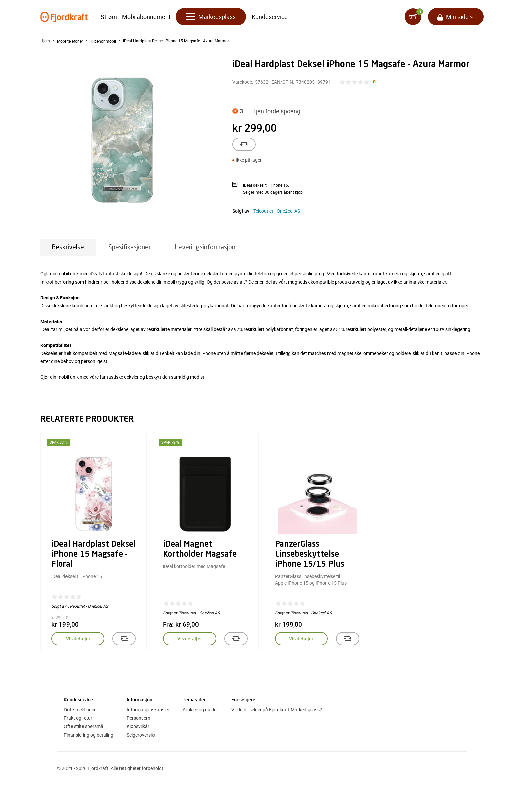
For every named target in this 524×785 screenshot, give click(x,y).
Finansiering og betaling (88, 735)
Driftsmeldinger (80, 709)
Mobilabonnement (146, 17)
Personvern (138, 718)
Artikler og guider (200, 709)
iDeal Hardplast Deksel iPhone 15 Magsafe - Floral (93, 555)
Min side (457, 17)
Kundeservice (270, 17)
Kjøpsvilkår (138, 726)
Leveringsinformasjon (205, 247)
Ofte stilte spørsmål (84, 726)
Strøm (109, 17)
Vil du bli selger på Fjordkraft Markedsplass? (276, 709)
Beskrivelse (68, 247)
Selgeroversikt (141, 735)
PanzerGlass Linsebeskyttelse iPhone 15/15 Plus (309, 555)
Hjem (45, 40)
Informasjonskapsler (148, 709)
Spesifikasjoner (129, 247)
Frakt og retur (78, 718)
